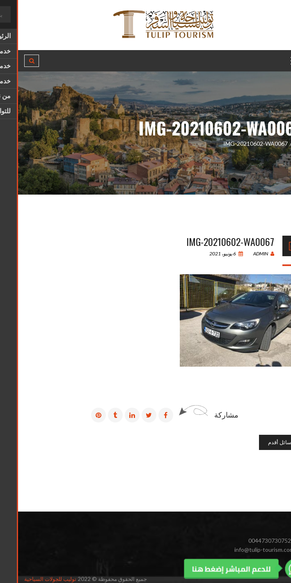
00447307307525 (253, 540)
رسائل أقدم (263, 442)
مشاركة (208, 414)
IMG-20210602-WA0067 (212, 241)
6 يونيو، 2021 (208, 253)
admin (245, 253)
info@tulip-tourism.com (246, 549)
